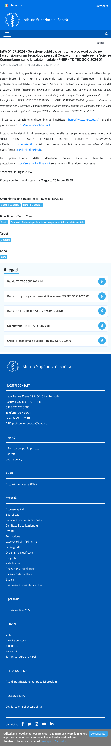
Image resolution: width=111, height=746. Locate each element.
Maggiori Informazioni (54, 741)
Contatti (11, 454)
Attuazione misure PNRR (22, 484)
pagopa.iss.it (24, 144)
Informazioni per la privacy (22, 448)
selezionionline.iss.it (28, 149)
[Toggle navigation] (7, 34)
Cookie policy (14, 459)
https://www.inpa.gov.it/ (83, 119)
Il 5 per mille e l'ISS (18, 610)
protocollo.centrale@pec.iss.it (31, 423)
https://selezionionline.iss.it (33, 125)
